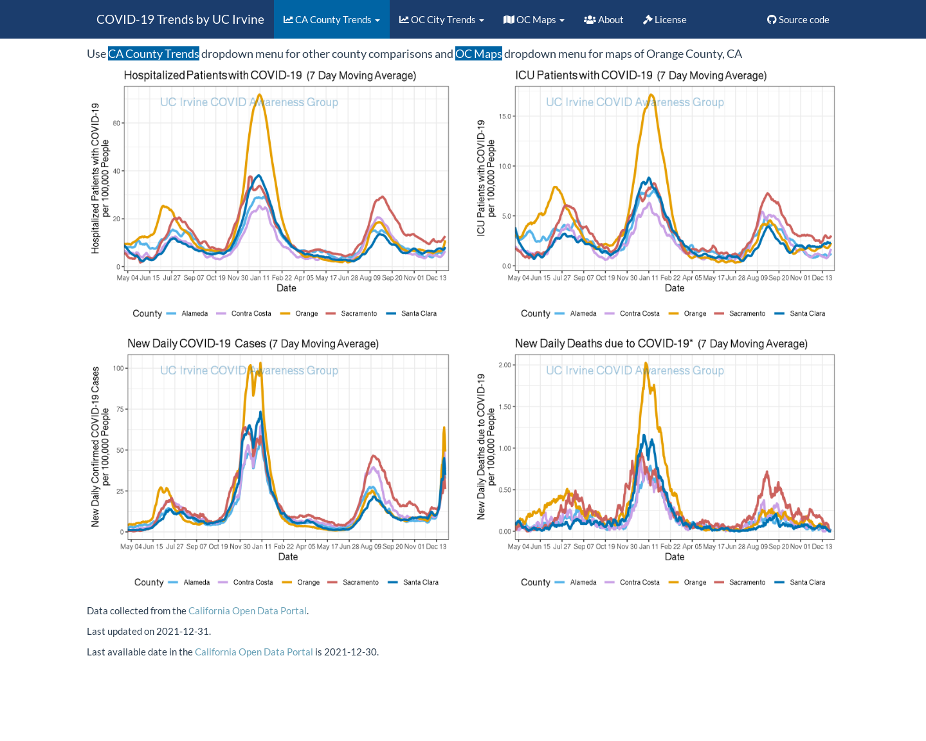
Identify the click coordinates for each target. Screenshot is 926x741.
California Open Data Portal (247, 610)
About (604, 19)
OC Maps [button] (534, 19)
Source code (798, 19)
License (665, 19)
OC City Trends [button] (441, 19)
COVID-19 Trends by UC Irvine (180, 19)
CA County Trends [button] (332, 19)
